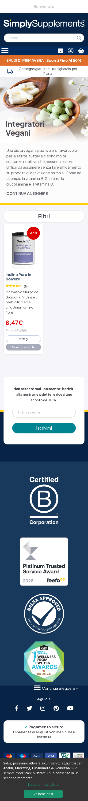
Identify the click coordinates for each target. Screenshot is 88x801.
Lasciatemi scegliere (43, 784)
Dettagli (23, 339)
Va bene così (43, 794)
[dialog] (44, 779)
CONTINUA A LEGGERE (27, 193)
